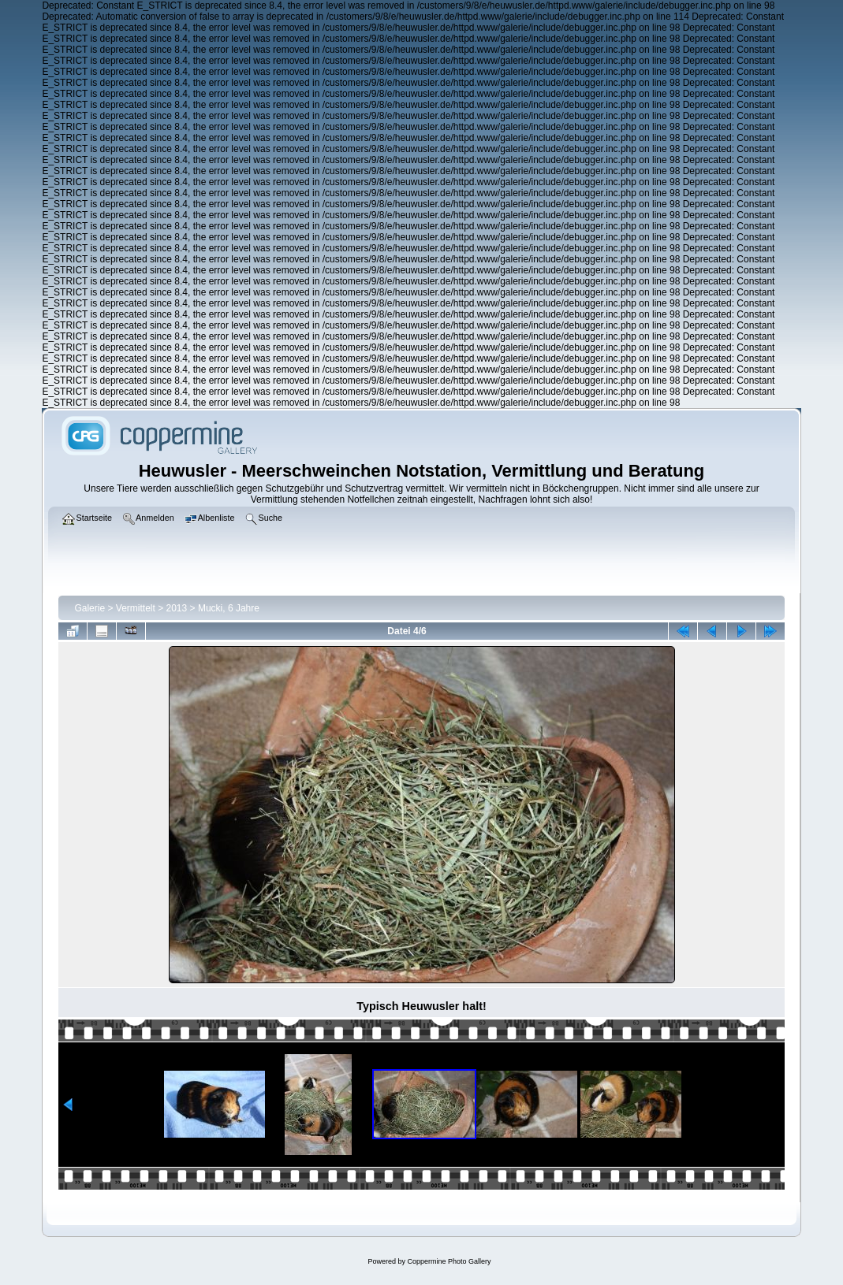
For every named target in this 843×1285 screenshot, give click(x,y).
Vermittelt (135, 608)
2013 (177, 608)
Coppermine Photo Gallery (449, 1261)
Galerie (89, 608)
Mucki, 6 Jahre (228, 608)
